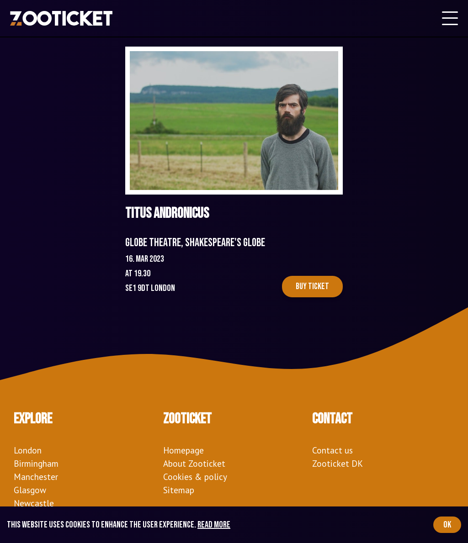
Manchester (36, 476)
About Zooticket (194, 463)
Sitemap (178, 490)
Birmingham (36, 463)
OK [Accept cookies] (447, 524)
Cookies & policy (195, 476)
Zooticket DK (337, 463)
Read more (213, 524)
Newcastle (34, 503)
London (28, 450)
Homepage (183, 450)
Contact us (332, 450)
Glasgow (30, 490)
